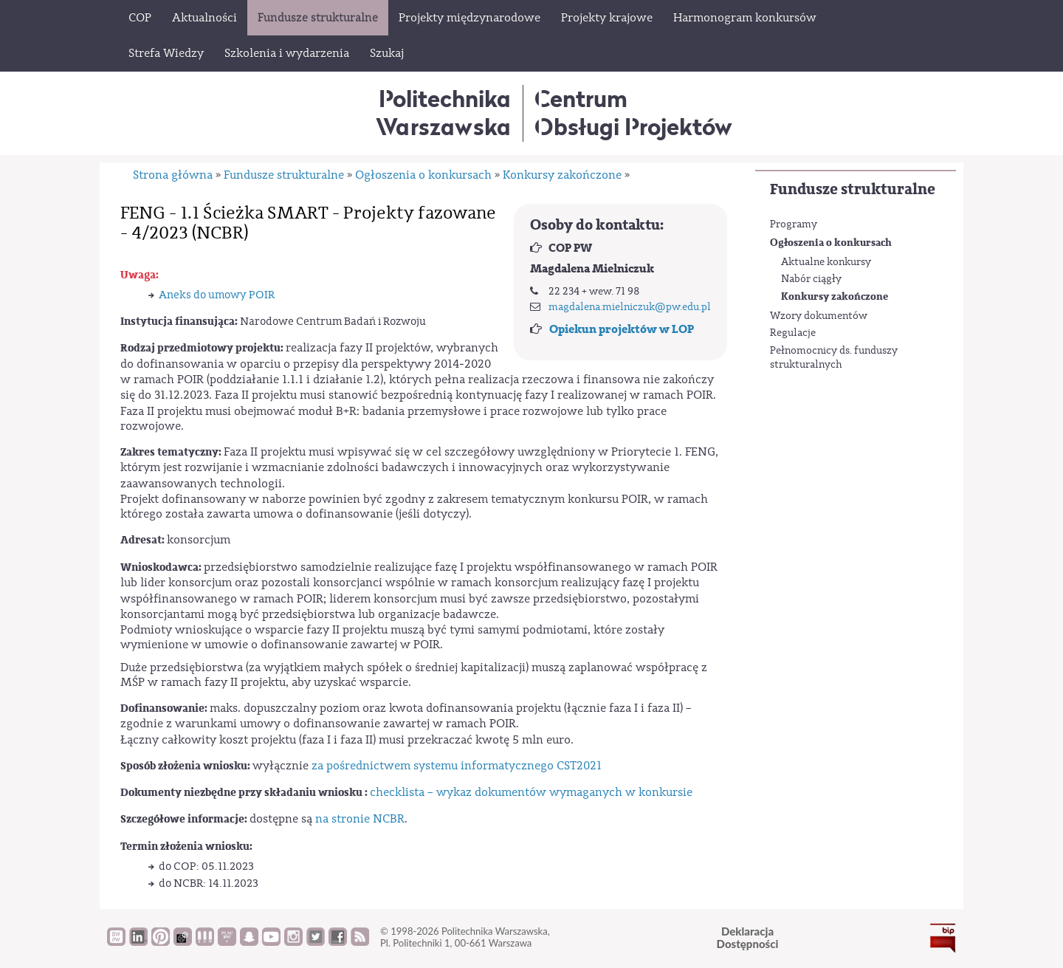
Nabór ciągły (811, 279)
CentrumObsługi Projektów (633, 112)
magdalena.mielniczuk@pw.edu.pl (629, 307)
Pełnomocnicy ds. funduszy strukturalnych (834, 358)
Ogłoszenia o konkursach (831, 243)
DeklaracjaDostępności (748, 937)
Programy (793, 224)
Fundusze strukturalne (852, 189)
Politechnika (443, 112)
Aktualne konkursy (826, 262)
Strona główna (173, 175)
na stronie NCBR (360, 818)
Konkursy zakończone (834, 296)
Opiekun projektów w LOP (621, 329)
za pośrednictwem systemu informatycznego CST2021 (457, 765)
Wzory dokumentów (818, 316)
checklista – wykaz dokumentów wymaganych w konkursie (531, 792)
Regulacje (793, 333)
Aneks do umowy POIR (217, 295)
